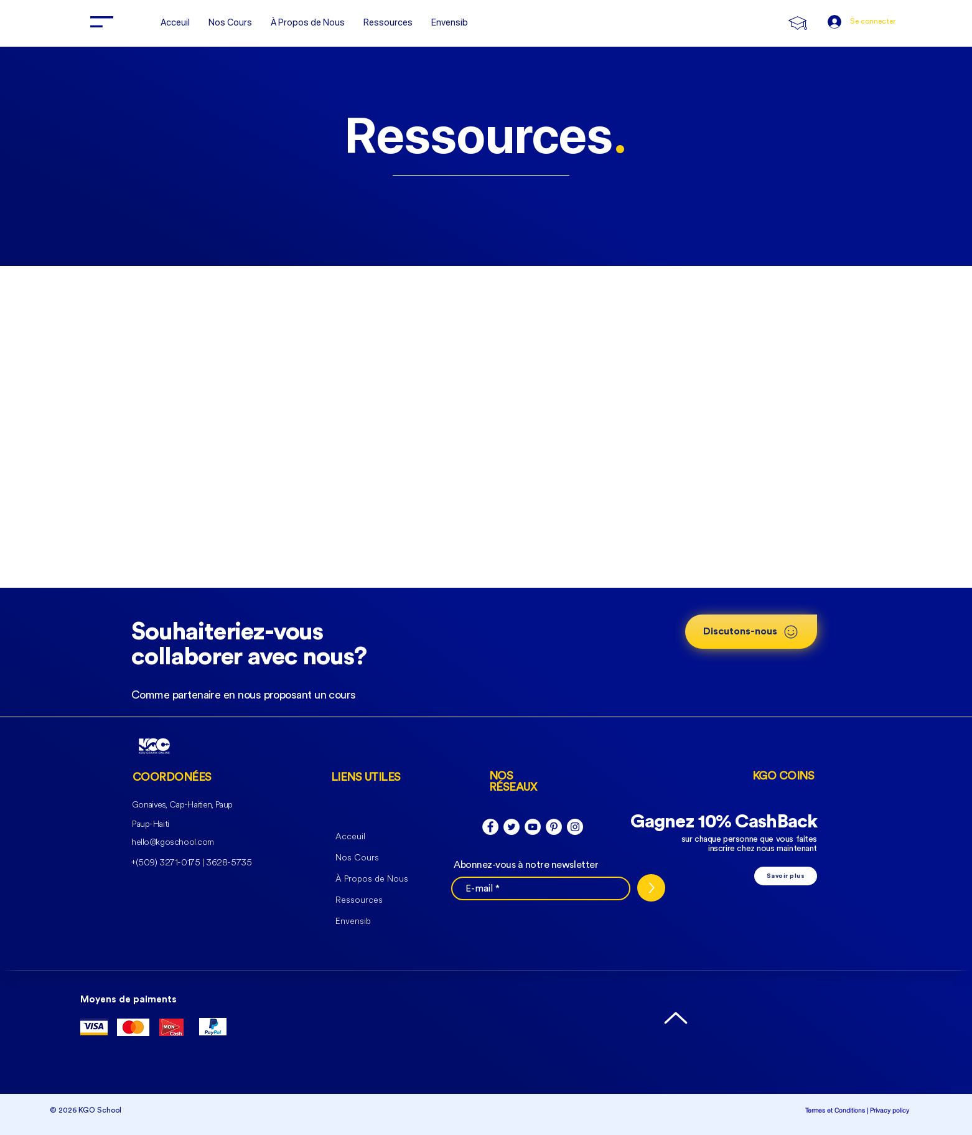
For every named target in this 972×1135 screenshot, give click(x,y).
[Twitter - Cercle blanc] (511, 827)
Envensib (353, 921)
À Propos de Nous (371, 879)
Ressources (359, 900)
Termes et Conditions (835, 1110)
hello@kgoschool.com (172, 842)
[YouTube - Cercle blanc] (533, 827)
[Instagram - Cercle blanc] (575, 827)
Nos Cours (357, 858)
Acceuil (350, 836)
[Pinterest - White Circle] (554, 827)
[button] (101, 21)
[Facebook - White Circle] (490, 827)
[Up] (676, 1017)
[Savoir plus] (785, 876)
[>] (651, 888)
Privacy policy (889, 1110)
